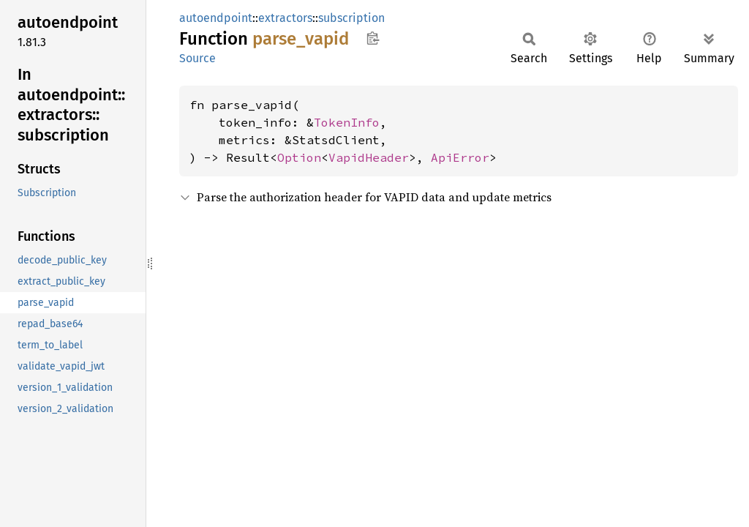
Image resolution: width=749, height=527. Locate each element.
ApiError (460, 157)
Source (197, 58)
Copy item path (373, 38)
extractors (285, 18)
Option (299, 157)
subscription (351, 18)
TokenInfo (347, 122)
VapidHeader (368, 157)
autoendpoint (215, 18)
